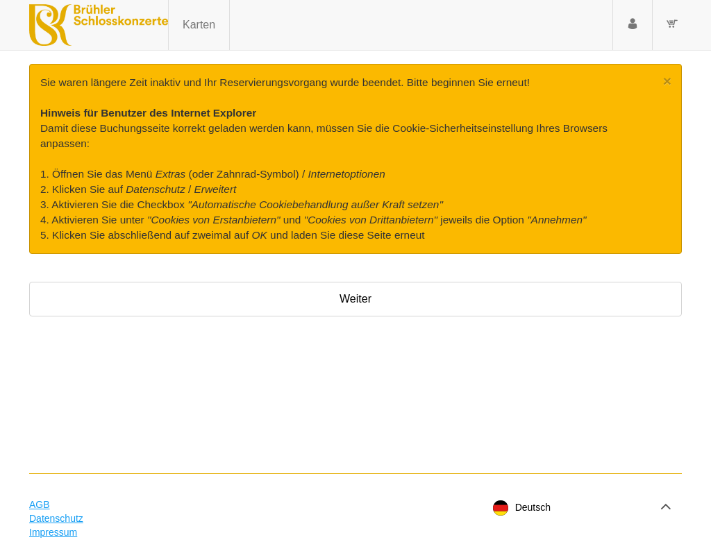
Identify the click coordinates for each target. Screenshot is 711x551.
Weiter (355, 299)
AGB (39, 504)
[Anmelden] (632, 25)
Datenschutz (56, 518)
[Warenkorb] (672, 25)
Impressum (53, 532)
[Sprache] (580, 508)
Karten (199, 25)
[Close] (667, 81)
